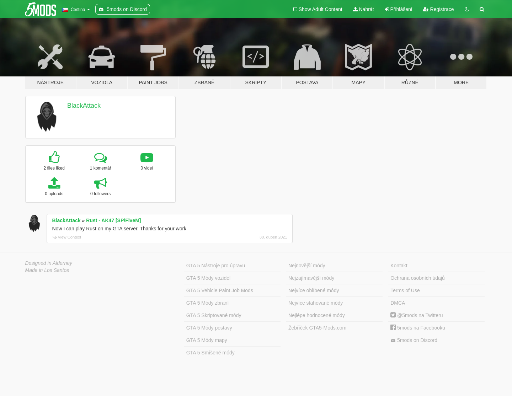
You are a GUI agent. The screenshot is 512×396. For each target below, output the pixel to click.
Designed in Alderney (49, 263)
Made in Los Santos (47, 270)
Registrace (438, 9)
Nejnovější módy (306, 265)
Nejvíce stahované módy (315, 303)
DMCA (397, 303)
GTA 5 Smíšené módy (210, 352)
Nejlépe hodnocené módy (316, 315)
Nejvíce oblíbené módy (313, 290)
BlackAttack (84, 105)
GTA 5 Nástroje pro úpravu (215, 265)
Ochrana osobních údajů (417, 278)
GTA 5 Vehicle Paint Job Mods (219, 290)
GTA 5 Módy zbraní (207, 303)
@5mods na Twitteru (416, 315)
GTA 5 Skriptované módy (213, 315)
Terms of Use (405, 290)
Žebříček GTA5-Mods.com (317, 328)
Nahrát (363, 9)
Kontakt (398, 265)
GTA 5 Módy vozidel (208, 278)
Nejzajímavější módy (311, 278)
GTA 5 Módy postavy (209, 328)
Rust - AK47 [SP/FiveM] (113, 220)
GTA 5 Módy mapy (206, 340)
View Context (67, 237)
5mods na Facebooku (417, 328)
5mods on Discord (413, 340)
